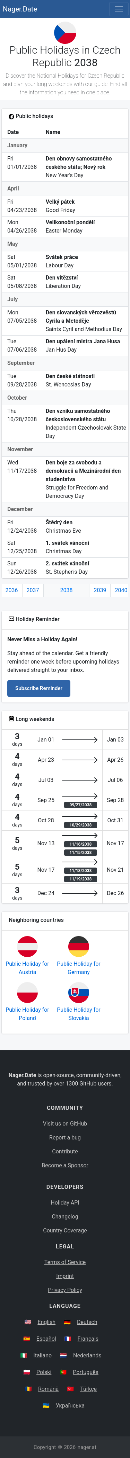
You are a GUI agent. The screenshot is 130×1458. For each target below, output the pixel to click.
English (46, 1322)
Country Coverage (65, 1230)
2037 (33, 590)
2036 (12, 590)
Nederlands (87, 1355)
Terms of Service (65, 1262)
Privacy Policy (65, 1290)
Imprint (65, 1276)
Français (88, 1338)
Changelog (65, 1216)
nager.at (87, 1447)
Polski (43, 1372)
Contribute (65, 1151)
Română (48, 1389)
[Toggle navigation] (119, 9)
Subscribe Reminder (38, 688)
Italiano (42, 1355)
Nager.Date (20, 9)
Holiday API (65, 1202)
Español (46, 1338)
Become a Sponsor (65, 1165)
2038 (66, 590)
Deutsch (87, 1322)
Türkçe (88, 1389)
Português (85, 1372)
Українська (70, 1405)
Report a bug (65, 1137)
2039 (100, 590)
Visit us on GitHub (65, 1123)
